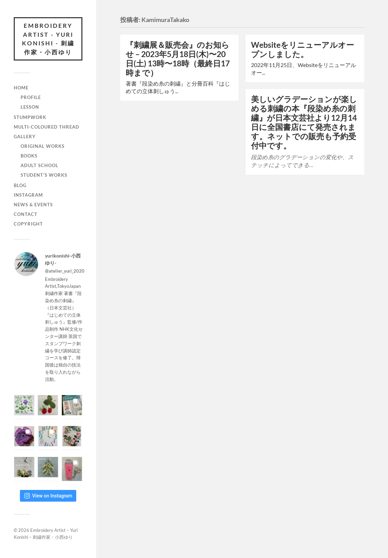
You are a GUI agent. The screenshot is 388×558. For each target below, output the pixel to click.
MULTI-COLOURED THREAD (46, 127)
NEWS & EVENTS (33, 204)
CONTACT (25, 214)
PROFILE (31, 97)
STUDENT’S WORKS (44, 175)
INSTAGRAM (28, 195)
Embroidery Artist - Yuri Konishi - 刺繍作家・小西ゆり (48, 39)
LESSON (30, 107)
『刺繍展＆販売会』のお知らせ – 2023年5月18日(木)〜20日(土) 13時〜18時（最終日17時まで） (178, 58)
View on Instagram (48, 496)
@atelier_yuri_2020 (64, 271)
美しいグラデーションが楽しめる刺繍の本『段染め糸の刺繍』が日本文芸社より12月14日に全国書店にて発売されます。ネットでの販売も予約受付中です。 (304, 122)
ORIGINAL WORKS (43, 146)
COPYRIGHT (28, 224)
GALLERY (25, 136)
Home (21, 87)
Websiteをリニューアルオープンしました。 (302, 49)
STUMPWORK (30, 117)
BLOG (20, 185)
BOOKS (29, 155)
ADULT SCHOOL (39, 165)
